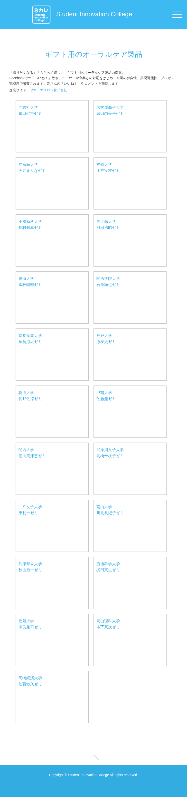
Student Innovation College (82, 14)
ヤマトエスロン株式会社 (48, 90)
